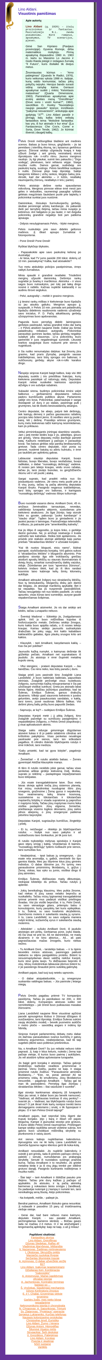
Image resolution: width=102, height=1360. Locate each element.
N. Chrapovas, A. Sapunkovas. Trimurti (42, 1312)
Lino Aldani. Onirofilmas (42, 1244)
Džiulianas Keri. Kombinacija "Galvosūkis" (42, 1275)
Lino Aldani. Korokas (42, 1342)
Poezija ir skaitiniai (42, 1345)
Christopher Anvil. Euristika (42, 1324)
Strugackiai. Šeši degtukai (42, 1336)
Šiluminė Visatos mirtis (42, 1333)
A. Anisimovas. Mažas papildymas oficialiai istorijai (42, 1281)
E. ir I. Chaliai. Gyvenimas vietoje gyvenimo (42, 1299)
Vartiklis (42, 1350)
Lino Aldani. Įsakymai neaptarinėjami (42, 1271)
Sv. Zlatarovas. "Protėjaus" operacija (42, 1315)
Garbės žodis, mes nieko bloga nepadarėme (42, 1305)
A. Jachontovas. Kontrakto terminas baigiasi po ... (42, 1287)
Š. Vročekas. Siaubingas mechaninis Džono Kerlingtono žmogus (42, 1293)
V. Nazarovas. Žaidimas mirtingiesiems (42, 1253)
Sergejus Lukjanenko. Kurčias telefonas (42, 1318)
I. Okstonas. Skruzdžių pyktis (42, 1256)
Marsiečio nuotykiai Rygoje (42, 1259)
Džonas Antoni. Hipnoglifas (42, 1330)
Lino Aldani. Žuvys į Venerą (42, 1327)
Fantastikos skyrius (42, 1241)
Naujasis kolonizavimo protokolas (43, 1321)
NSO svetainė (42, 1347)
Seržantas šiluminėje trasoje (42, 1262)
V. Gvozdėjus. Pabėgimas (42, 1339)
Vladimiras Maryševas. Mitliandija (43, 1250)
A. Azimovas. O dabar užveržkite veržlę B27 (42, 1267)
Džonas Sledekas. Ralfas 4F (43, 1247)
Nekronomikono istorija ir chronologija (42, 1309)
